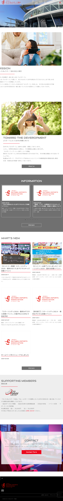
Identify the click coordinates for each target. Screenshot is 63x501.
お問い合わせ (30, 411)
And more (31, 225)
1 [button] (25, 219)
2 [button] (28, 219)
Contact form (31, 452)
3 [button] (30, 219)
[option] (15, 201)
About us (31, 166)
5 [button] (35, 219)
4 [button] (33, 219)
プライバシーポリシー (56, 495)
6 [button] (37, 219)
